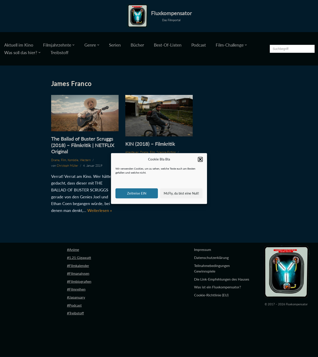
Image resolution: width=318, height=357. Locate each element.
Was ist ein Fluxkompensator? (217, 287)
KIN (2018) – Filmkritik (150, 144)
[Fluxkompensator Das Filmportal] (159, 16)
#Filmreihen (76, 289)
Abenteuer (131, 152)
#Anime (73, 250)
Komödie (73, 160)
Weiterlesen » (99, 210)
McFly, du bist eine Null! (181, 193)
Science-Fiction (166, 152)
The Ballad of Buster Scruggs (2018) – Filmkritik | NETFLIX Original (82, 145)
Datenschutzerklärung (211, 258)
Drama (55, 160)
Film (63, 160)
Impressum (202, 250)
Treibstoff (59, 52)
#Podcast (74, 305)
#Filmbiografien (79, 281)
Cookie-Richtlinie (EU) (211, 295)
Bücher (137, 44)
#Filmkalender (78, 265)
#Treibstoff (75, 313)
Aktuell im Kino (18, 44)
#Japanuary (76, 297)
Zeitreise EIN (136, 193)
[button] (200, 159)
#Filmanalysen (78, 273)
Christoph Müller (67, 165)
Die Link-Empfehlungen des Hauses (221, 279)
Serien (115, 44)
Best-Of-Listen (168, 44)
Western (85, 160)
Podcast (198, 44)
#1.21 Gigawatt (79, 258)
